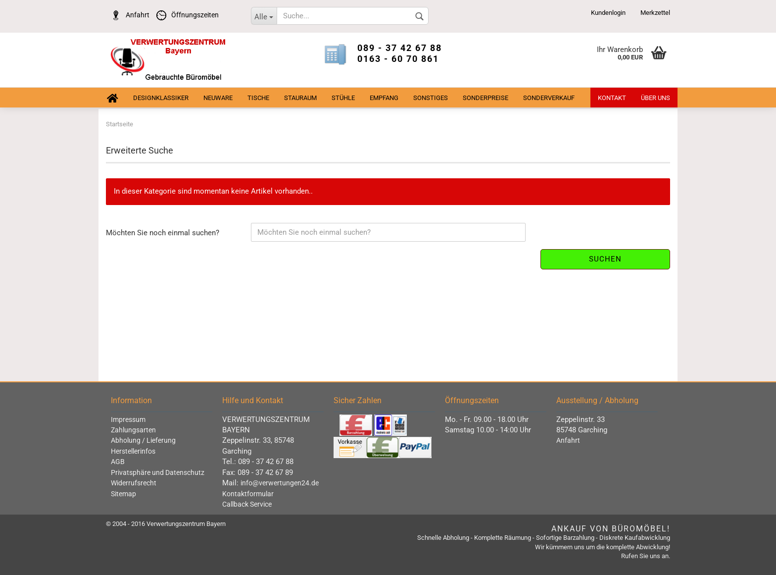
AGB (118, 462)
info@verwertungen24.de (280, 483)
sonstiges (430, 98)
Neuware (218, 98)
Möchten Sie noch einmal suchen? (162, 232)
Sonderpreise (485, 98)
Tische (258, 98)
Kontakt (612, 98)
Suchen (605, 259)
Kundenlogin (608, 12)
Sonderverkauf (549, 98)
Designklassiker (161, 98)
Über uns (655, 98)
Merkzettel (655, 12)
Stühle (343, 98)
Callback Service (247, 504)
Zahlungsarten (133, 430)
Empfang (384, 98)
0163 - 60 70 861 (398, 58)
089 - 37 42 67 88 (399, 48)
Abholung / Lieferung (143, 440)
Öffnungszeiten (185, 15)
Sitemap (123, 494)
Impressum (128, 419)
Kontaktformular (248, 494)
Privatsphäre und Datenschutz (157, 472)
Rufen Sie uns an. (645, 556)
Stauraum (300, 98)
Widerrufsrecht (133, 483)
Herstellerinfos (133, 451)
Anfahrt (127, 15)
